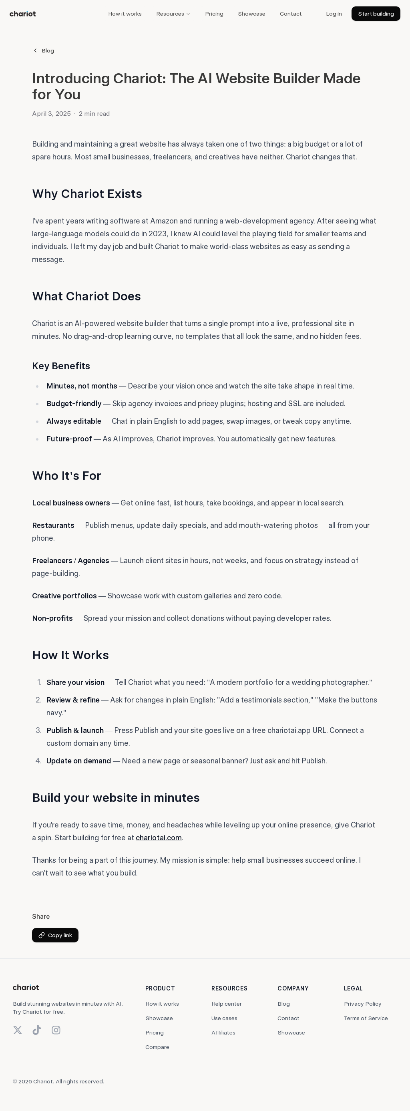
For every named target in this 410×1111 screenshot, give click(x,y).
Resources (173, 13)
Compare (157, 1047)
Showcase (251, 13)
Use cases (224, 1018)
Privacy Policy (363, 1003)
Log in (334, 13)
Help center (226, 1003)
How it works (125, 13)
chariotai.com (159, 837)
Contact (291, 13)
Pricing (214, 13)
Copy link (55, 935)
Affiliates (223, 1032)
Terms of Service (366, 1018)
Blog (43, 50)
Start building (376, 13)
